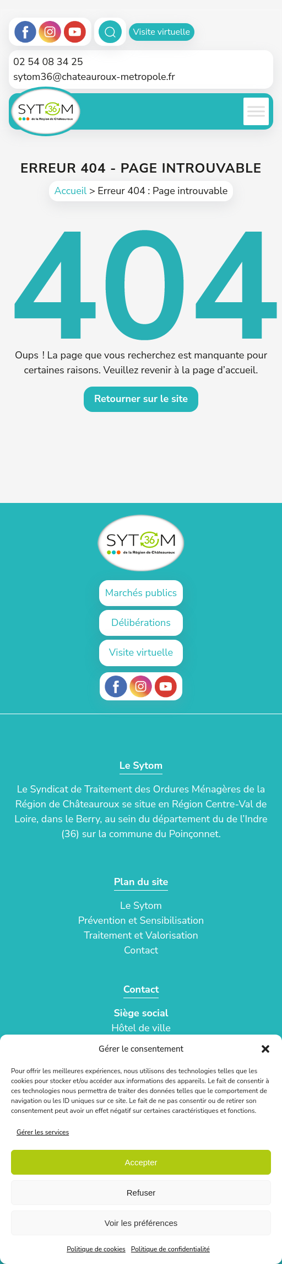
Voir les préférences (141, 1223)
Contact (141, 950)
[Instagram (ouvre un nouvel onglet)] (141, 686)
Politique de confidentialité (170, 1249)
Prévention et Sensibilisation (141, 920)
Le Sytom (141, 905)
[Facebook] (25, 32)
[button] (265, 1048)
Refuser (141, 1192)
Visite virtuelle (161, 32)
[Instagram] (50, 32)
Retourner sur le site (141, 398)
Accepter (140, 1162)
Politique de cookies (96, 1249)
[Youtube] (74, 32)
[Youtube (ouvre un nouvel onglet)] (165, 686)
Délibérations (141, 622)
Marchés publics (141, 592)
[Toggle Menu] (256, 111)
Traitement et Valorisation (141, 935)
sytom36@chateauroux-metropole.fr (94, 76)
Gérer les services (43, 1132)
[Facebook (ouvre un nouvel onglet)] (116, 686)
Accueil (71, 190)
